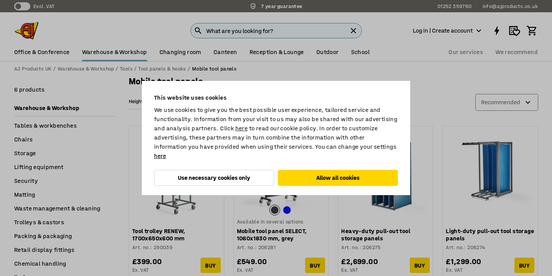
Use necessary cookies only (214, 177)
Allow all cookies (338, 177)
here (241, 128)
